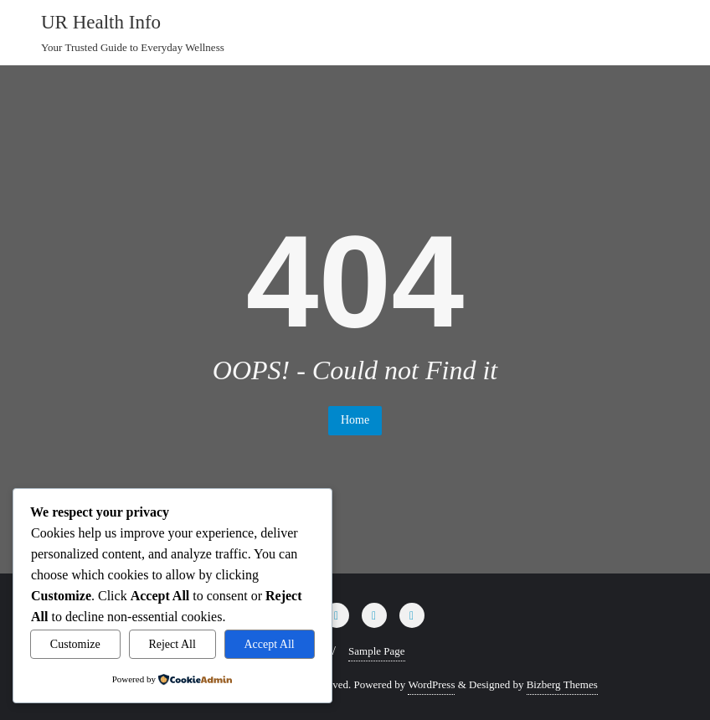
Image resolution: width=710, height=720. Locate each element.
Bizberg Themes (562, 684)
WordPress (431, 684)
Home (355, 420)
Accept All (269, 644)
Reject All (171, 644)
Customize (75, 644)
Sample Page (376, 651)
